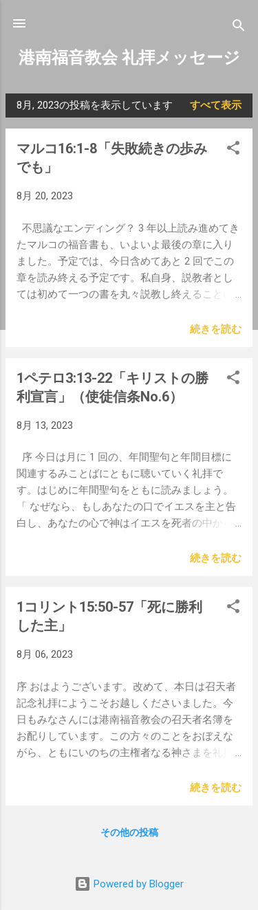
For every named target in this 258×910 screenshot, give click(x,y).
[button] (233, 150)
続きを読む (215, 329)
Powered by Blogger (129, 884)
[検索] (238, 28)
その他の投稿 (129, 832)
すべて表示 (215, 105)
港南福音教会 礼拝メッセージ (129, 57)
